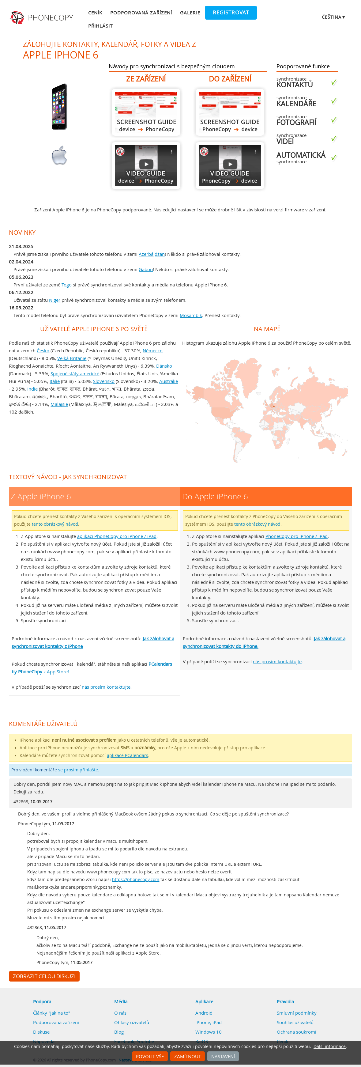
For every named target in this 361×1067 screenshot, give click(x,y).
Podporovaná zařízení (141, 12)
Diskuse (41, 1032)
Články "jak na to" (51, 1013)
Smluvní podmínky (297, 1013)
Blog (119, 1032)
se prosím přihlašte (78, 770)
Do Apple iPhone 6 (230, 112)
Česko (43, 350)
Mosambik (191, 315)
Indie (32, 389)
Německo (153, 350)
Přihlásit (100, 26)
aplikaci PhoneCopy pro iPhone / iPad (116, 536)
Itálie (55, 381)
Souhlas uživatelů (295, 1022)
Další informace (330, 1046)
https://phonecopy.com (135, 879)
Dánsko (164, 366)
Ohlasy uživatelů (131, 1022)
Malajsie (59, 404)
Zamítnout (187, 1056)
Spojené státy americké (75, 373)
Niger (54, 300)
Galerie (190, 12)
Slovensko (104, 381)
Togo (67, 285)
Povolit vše (150, 1056)
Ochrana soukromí (296, 1032)
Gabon (146, 269)
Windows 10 (208, 1032)
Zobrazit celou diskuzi (44, 976)
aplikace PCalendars (127, 755)
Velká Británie (71, 358)
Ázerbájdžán (152, 254)
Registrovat (231, 12)
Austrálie (168, 381)
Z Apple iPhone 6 (146, 112)
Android (203, 1013)
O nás (120, 1013)
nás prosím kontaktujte (106, 687)
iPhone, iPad (208, 1022)
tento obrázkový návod (55, 524)
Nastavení (223, 1056)
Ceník (95, 12)
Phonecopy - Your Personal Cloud (42, 18)
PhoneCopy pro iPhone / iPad (296, 536)
